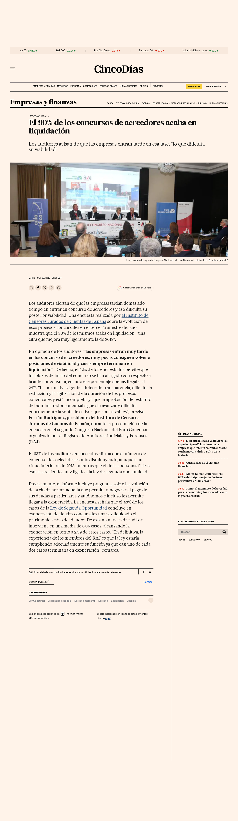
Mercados (62, 86)
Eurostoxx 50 (146, 50)
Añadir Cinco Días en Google (137, 287)
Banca (110, 103)
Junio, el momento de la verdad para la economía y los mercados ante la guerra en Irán (202, 492)
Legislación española (59, 600)
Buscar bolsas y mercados (196, 521)
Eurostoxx (194, 540)
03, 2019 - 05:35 (49, 278)
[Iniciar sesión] (216, 86)
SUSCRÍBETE (194, 86)
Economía (75, 86)
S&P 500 (60, 50)
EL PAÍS (156, 84)
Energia (146, 103)
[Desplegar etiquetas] (150, 600)
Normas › (148, 581)
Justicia (131, 600)
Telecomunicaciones (127, 103)
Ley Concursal (37, 600)
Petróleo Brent (102, 50)
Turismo (202, 103)
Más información (39, 618)
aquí (107, 618)
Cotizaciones (90, 86)
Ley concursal (38, 116)
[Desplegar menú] (12, 69)
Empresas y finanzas (44, 86)
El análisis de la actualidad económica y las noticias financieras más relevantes (77, 572)
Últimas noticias (128, 86)
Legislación (117, 600)
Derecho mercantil (84, 600)
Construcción (160, 103)
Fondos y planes (108, 86)
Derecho (103, 600)
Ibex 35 (22, 50)
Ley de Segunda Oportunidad (79, 508)
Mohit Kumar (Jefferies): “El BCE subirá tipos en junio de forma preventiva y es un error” (200, 477)
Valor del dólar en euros (195, 50)
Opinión (144, 86)
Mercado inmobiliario (183, 103)
